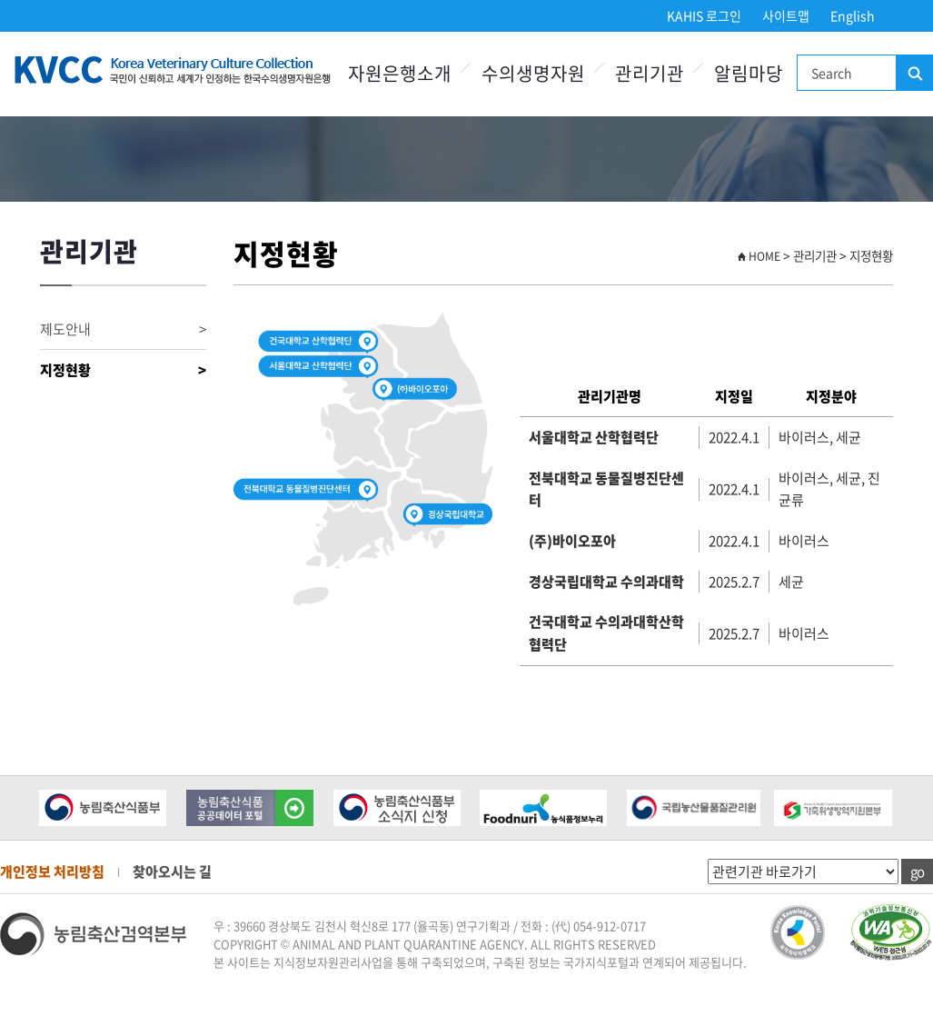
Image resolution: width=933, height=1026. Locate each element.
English (852, 15)
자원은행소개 (400, 73)
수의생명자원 (533, 73)
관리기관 (649, 73)
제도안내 (123, 329)
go (917, 872)
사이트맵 (785, 15)
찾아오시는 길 (172, 872)
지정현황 (123, 370)
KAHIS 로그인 (704, 15)
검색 (914, 73)
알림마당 (748, 73)
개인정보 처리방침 (52, 872)
